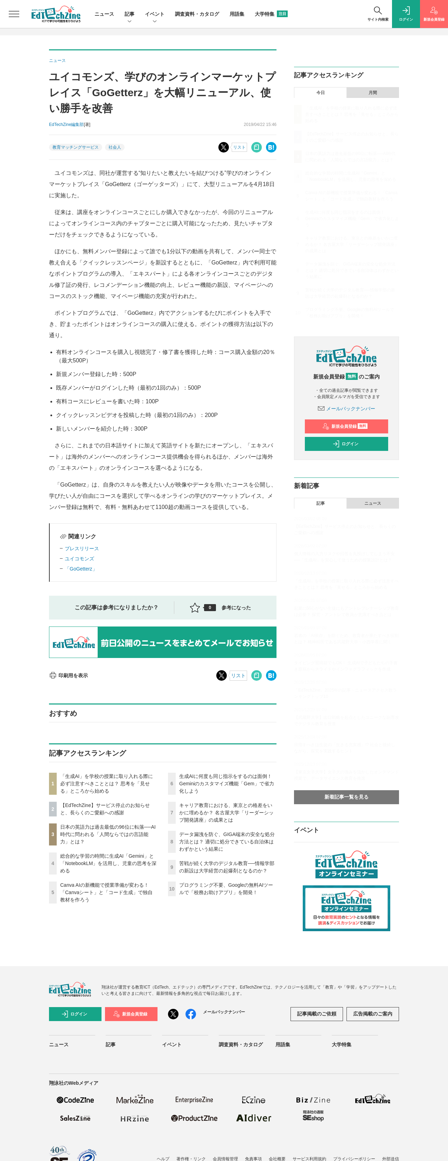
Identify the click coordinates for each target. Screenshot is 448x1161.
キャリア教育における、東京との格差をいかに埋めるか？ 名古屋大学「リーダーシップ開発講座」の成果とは (226, 812)
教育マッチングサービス (75, 147)
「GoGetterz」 (81, 569)
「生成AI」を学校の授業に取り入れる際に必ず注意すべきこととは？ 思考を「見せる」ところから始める (106, 783)
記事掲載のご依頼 (316, 1014)
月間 (373, 92)
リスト (239, 147)
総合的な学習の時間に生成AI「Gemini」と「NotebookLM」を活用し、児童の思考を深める (108, 863)
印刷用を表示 (68, 675)
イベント (154, 14)
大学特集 (271, 14)
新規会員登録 (345, 426)
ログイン (345, 443)
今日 (320, 92)
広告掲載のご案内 (372, 1014)
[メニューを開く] (14, 14)
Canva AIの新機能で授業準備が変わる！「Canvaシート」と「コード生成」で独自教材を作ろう (106, 892)
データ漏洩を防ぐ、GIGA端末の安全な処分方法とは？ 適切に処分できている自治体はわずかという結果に (227, 841)
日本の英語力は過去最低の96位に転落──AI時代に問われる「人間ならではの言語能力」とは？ (108, 834)
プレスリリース (82, 548)
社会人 (114, 147)
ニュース (104, 14)
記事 (129, 14)
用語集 (237, 14)
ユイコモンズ (79, 558)
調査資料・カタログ (197, 14)
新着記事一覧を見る (346, 797)
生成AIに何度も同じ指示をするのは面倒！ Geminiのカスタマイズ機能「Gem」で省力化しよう (226, 783)
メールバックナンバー (346, 408)
